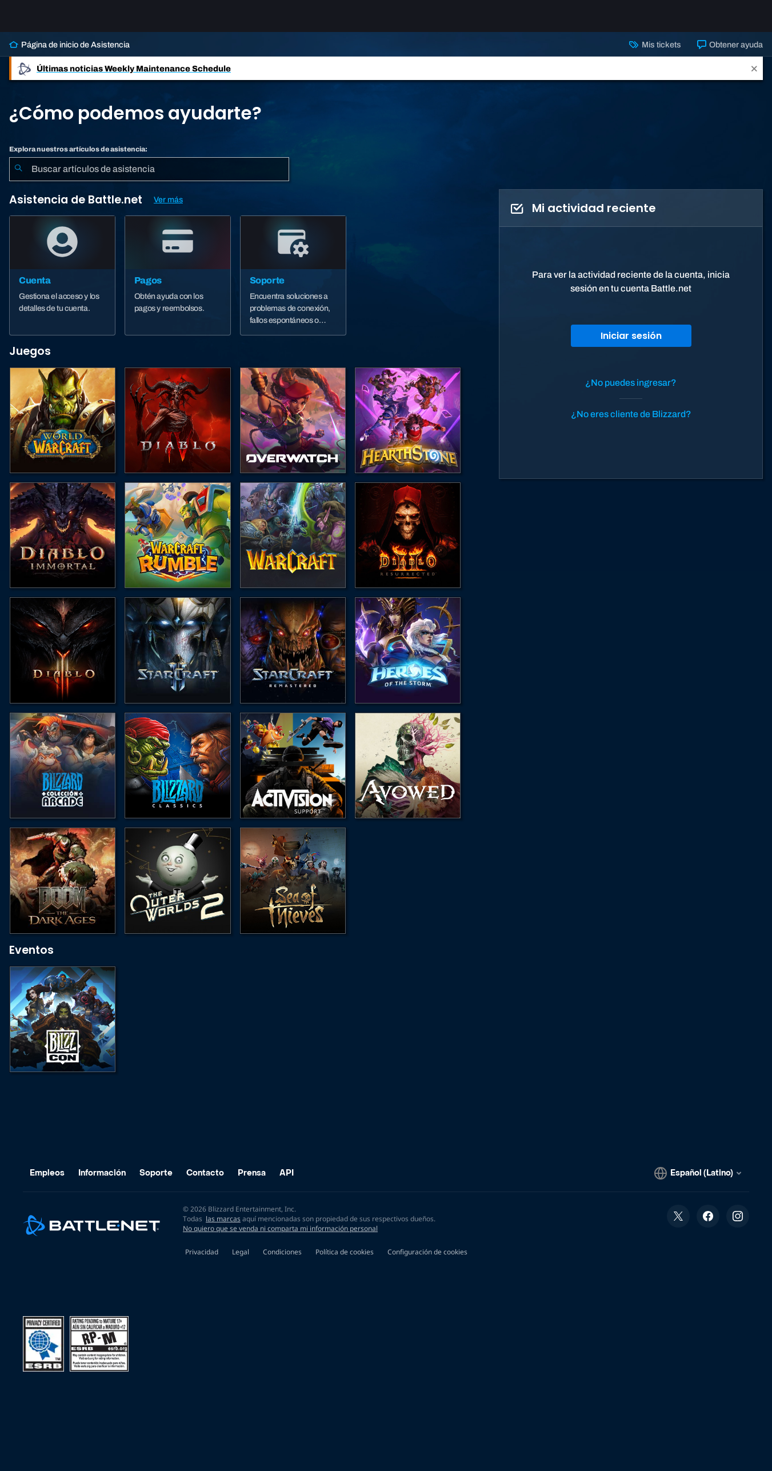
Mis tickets (655, 53)
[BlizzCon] (62, 1028)
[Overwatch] (292, 429)
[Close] (754, 77)
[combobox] (149, 178)
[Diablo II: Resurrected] (407, 544)
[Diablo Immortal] (62, 544)
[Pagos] (178, 285)
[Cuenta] (62, 285)
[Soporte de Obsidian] (407, 774)
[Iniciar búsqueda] (18, 178)
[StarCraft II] (177, 659)
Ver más (168, 209)
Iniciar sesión (631, 344)
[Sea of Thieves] (292, 889)
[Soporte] (293, 285)
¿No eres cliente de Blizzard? (631, 423)
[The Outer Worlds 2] (177, 889)
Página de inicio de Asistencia (69, 53)
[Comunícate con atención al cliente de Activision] (292, 774)
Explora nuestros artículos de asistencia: (78, 158)
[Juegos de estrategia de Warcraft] (292, 544)
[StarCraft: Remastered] (292, 659)
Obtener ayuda (730, 53)
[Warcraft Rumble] (177, 544)
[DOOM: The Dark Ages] (62, 889)
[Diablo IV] (177, 429)
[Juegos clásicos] (177, 774)
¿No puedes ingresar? (631, 392)
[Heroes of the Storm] (407, 659)
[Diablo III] (62, 659)
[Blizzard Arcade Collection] (62, 774)
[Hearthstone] (407, 429)
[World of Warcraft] (62, 429)
